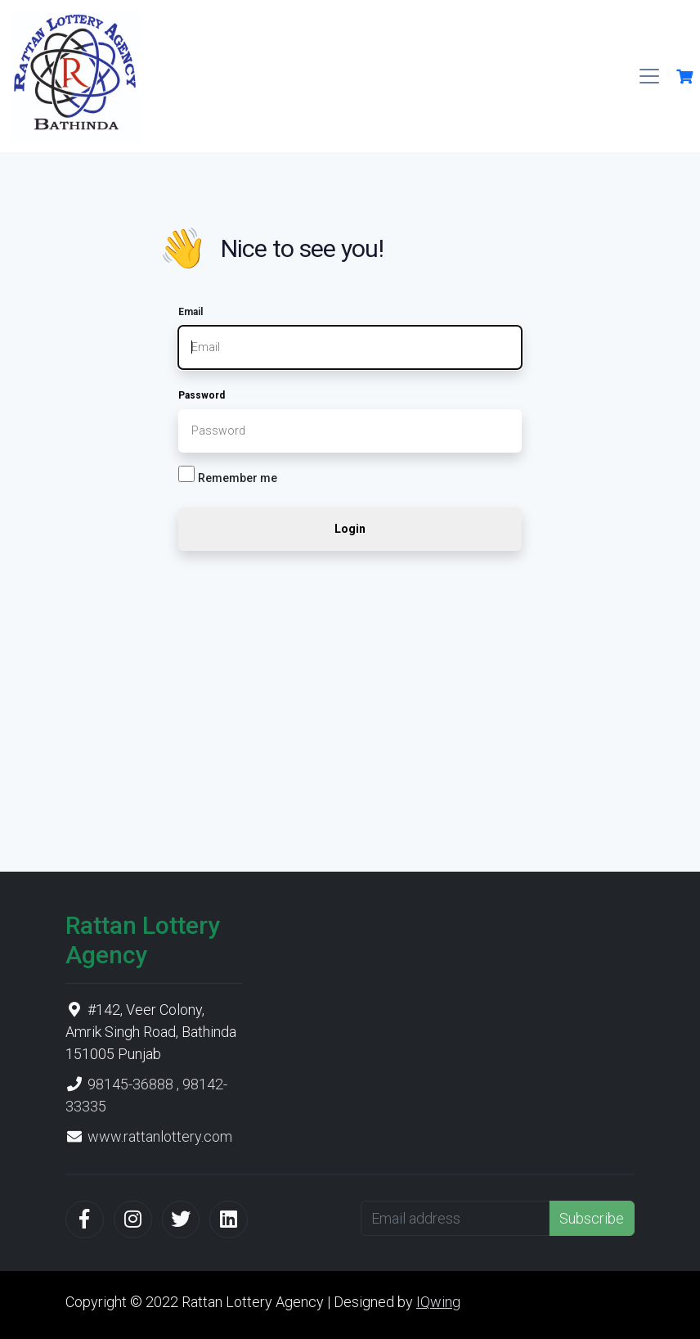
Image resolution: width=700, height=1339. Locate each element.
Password (201, 395)
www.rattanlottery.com (160, 1136)
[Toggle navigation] (649, 76)
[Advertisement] (350, 709)
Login (350, 528)
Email (190, 312)
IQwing (438, 1301)
